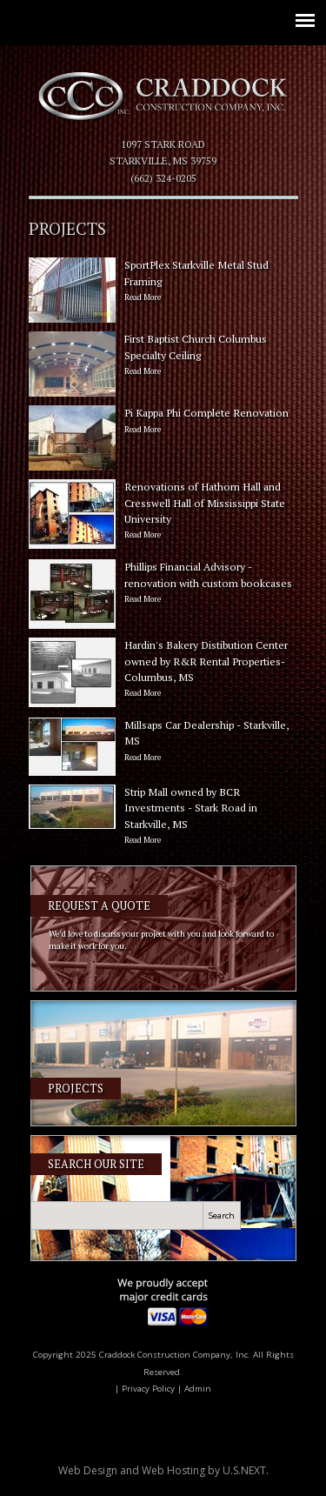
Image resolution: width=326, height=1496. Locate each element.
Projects (75, 1088)
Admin (197, 1388)
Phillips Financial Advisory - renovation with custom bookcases (163, 583)
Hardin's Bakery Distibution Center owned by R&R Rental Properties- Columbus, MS (163, 670)
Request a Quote (99, 905)
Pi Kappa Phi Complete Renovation (163, 421)
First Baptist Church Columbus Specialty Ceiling (163, 355)
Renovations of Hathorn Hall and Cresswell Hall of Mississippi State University (163, 511)
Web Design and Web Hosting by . (163, 1470)
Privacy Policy (148, 1388)
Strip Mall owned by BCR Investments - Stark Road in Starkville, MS (163, 817)
